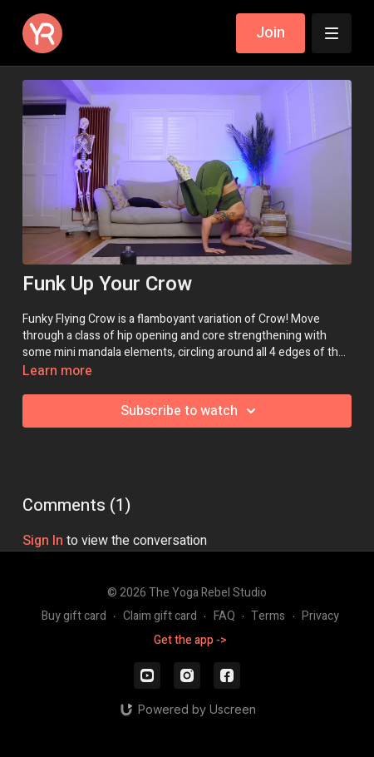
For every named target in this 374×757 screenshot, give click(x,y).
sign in (42, 541)
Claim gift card (160, 616)
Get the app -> (190, 640)
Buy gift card (74, 616)
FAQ (224, 616)
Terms (268, 616)
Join (270, 33)
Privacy (320, 616)
